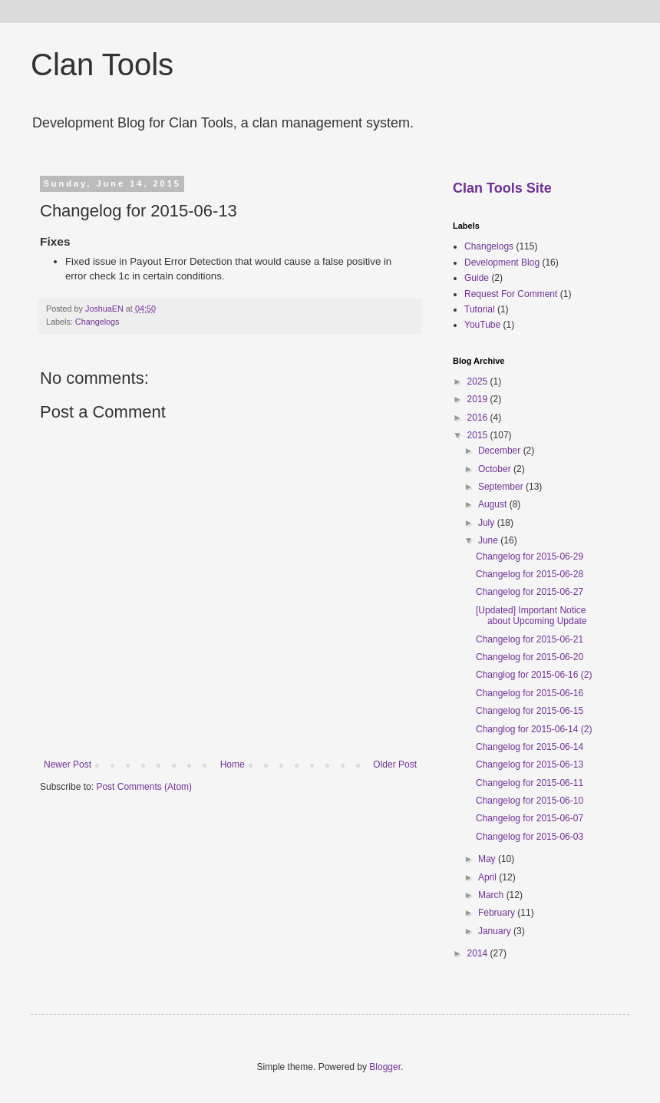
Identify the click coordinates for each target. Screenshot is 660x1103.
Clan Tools (102, 64)
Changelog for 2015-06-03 (529, 836)
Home (232, 764)
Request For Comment (510, 294)
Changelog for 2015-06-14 (529, 746)
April (488, 877)
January (495, 931)
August (494, 504)
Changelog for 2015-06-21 (529, 639)
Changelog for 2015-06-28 (529, 574)
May (488, 859)
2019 (478, 399)
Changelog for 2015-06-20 (529, 657)
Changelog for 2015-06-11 (529, 783)
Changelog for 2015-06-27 (529, 591)
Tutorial (479, 309)
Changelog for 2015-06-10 (529, 800)
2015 (478, 435)
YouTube (482, 324)
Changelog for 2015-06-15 (529, 710)
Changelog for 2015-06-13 (529, 764)
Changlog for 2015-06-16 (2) (534, 674)
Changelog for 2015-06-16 (529, 693)
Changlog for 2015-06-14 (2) (534, 729)
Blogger (385, 1067)
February (497, 912)
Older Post (395, 764)
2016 (478, 417)
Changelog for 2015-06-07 (529, 818)
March (492, 895)
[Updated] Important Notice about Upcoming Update (531, 615)
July (487, 522)
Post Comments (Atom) (144, 786)
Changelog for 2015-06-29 (529, 556)
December (500, 450)
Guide (476, 277)
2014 (478, 953)
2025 (478, 381)
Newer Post (67, 764)
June (489, 540)
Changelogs (97, 321)
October (495, 469)
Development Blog (502, 262)
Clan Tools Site (502, 188)
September (502, 486)
